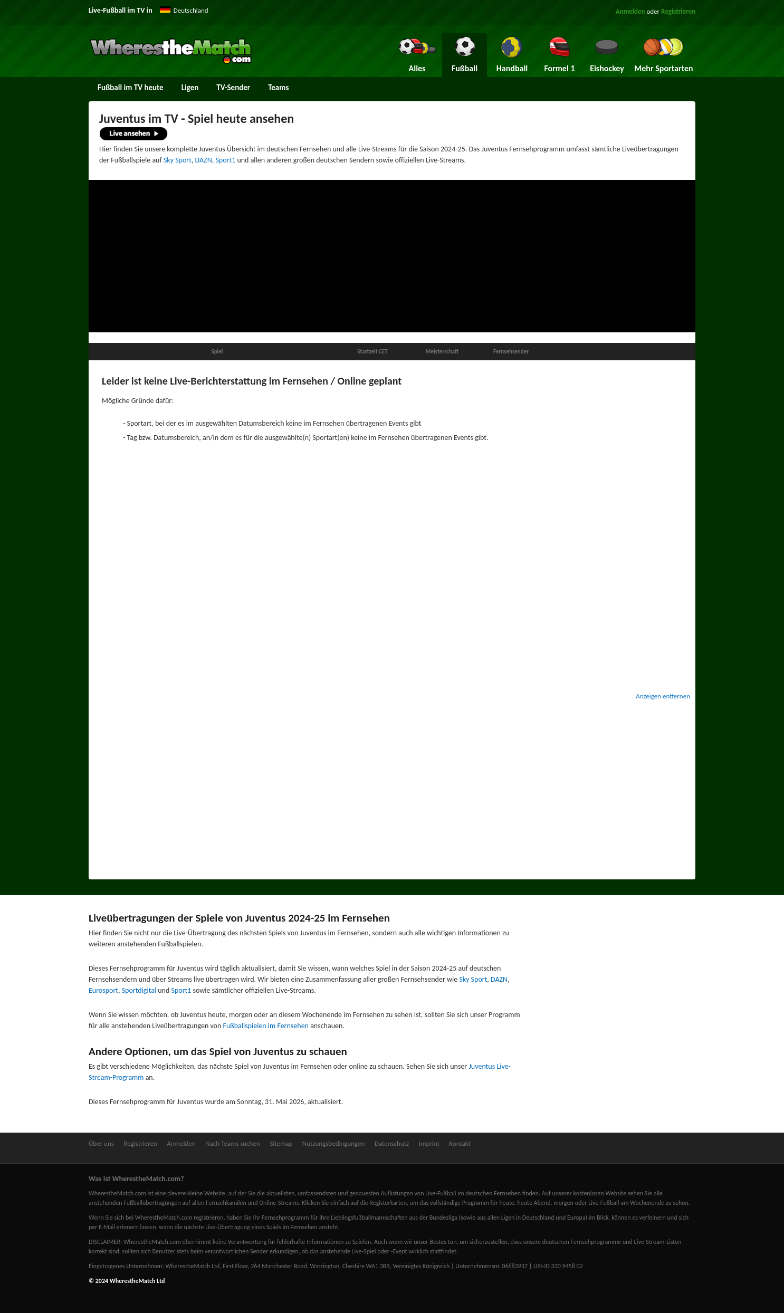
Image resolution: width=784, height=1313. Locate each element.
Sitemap (281, 1143)
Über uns (101, 1143)
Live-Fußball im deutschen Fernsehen (473, 1193)
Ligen (190, 87)
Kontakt (460, 1143)
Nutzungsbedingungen (333, 1143)
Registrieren (678, 11)
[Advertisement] (392, 256)
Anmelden (630, 11)
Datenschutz (392, 1143)
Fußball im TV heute (131, 87)
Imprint (429, 1143)
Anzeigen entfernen (663, 696)
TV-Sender (233, 87)
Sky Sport (178, 160)
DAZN (203, 160)
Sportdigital (139, 990)
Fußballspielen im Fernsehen (266, 1025)
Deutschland (191, 10)
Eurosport (103, 990)
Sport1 (225, 160)
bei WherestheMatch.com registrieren (175, 1217)
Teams (278, 87)
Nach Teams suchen (232, 1143)
